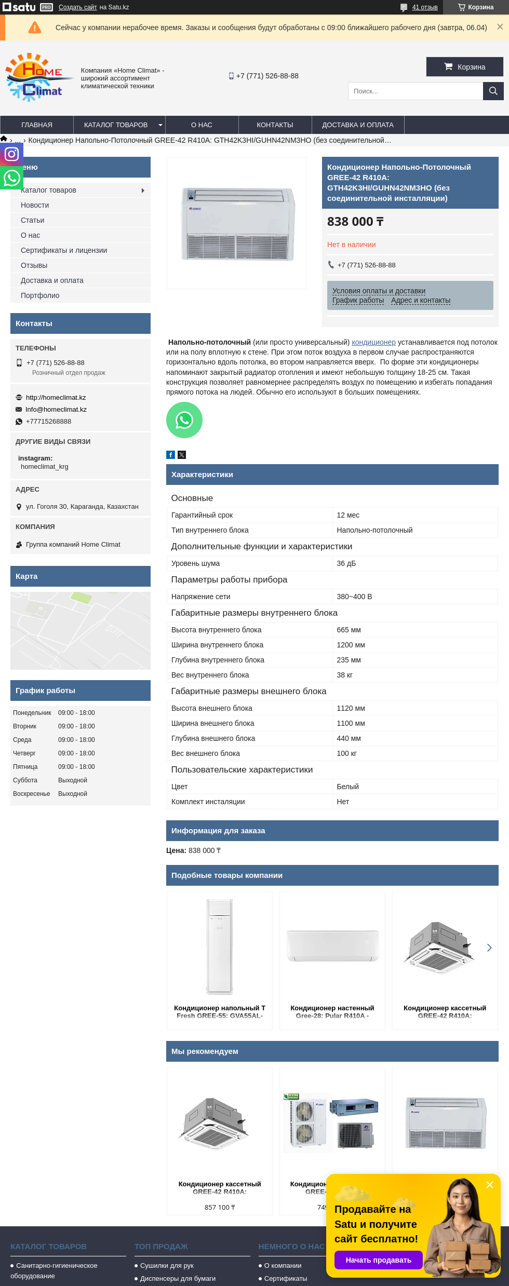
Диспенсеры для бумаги (178, 1278)
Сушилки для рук (167, 1265)
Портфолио (40, 295)
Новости (35, 205)
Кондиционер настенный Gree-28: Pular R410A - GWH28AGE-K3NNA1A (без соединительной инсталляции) (332, 1012)
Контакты (275, 125)
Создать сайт (78, 7)
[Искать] (493, 91)
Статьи (32, 220)
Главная (36, 125)
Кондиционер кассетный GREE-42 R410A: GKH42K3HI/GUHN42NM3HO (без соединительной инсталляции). (445, 1012)
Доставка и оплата (358, 125)
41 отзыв (425, 7)
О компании (283, 1265)
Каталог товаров (116, 125)
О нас (201, 125)
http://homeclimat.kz (56, 397)
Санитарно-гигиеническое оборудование (54, 1271)
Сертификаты (285, 1278)
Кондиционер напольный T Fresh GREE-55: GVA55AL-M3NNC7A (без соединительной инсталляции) (219, 1012)
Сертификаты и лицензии (64, 250)
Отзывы (34, 265)
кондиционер (374, 342)
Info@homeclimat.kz (56, 409)
